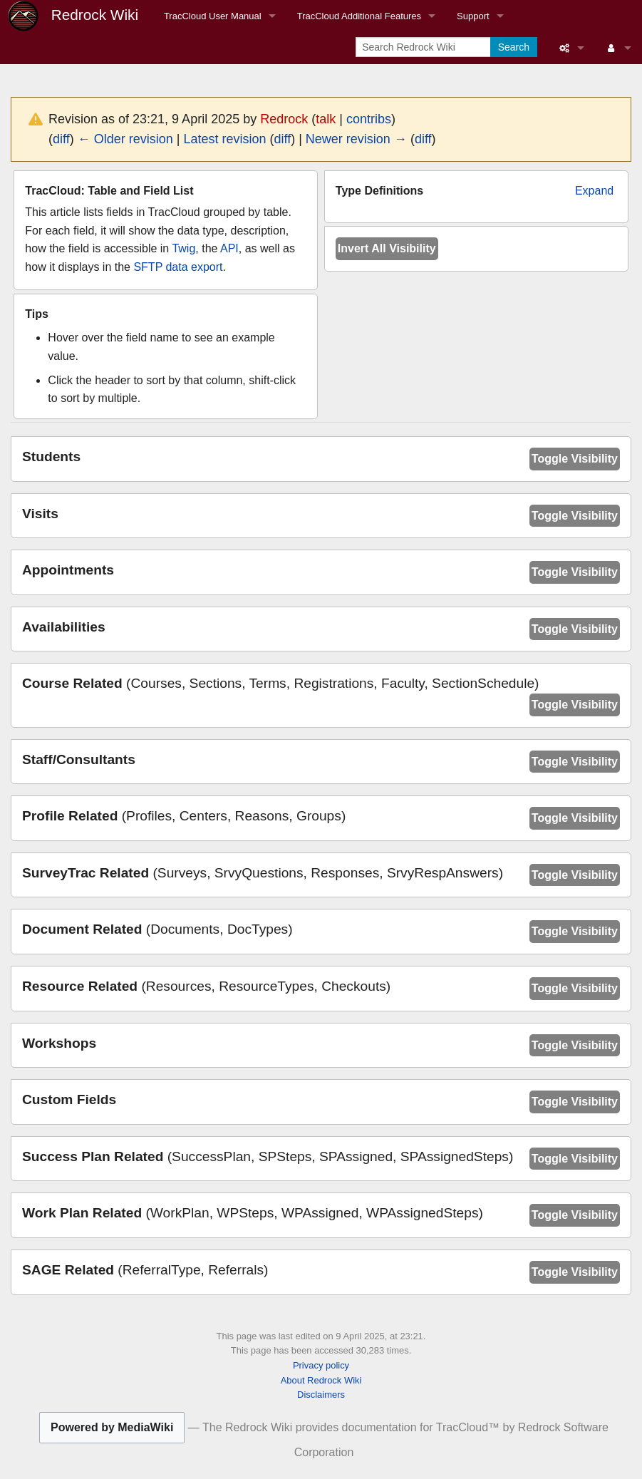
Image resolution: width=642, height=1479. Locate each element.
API (229, 248)
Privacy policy (321, 1365)
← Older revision (125, 139)
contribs (368, 119)
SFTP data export (177, 267)
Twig (183, 248)
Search (513, 47)
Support (473, 16)
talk (326, 119)
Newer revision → (356, 139)
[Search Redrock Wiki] (424, 47)
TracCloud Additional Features (359, 16)
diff (61, 139)
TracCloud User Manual (213, 16)
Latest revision (224, 139)
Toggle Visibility (575, 459)
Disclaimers (321, 1394)
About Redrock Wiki (321, 1380)
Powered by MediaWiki (112, 1427)
